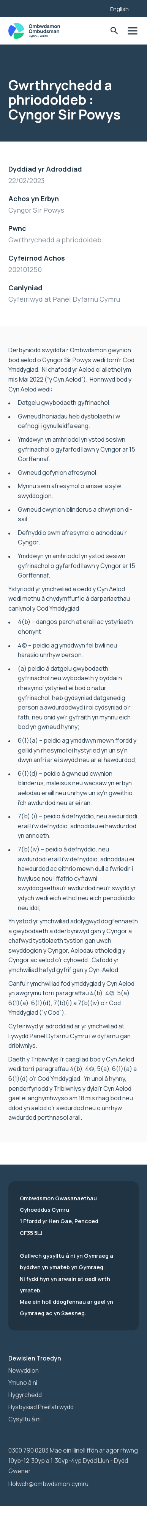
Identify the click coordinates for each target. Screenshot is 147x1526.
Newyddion (23, 1370)
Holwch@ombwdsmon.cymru (48, 1484)
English (119, 9)
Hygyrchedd (25, 1395)
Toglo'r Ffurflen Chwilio (114, 31)
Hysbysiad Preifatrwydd (41, 1407)
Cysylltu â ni (24, 1419)
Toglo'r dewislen (132, 31)
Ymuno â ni (22, 1382)
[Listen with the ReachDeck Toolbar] (92, 7)
